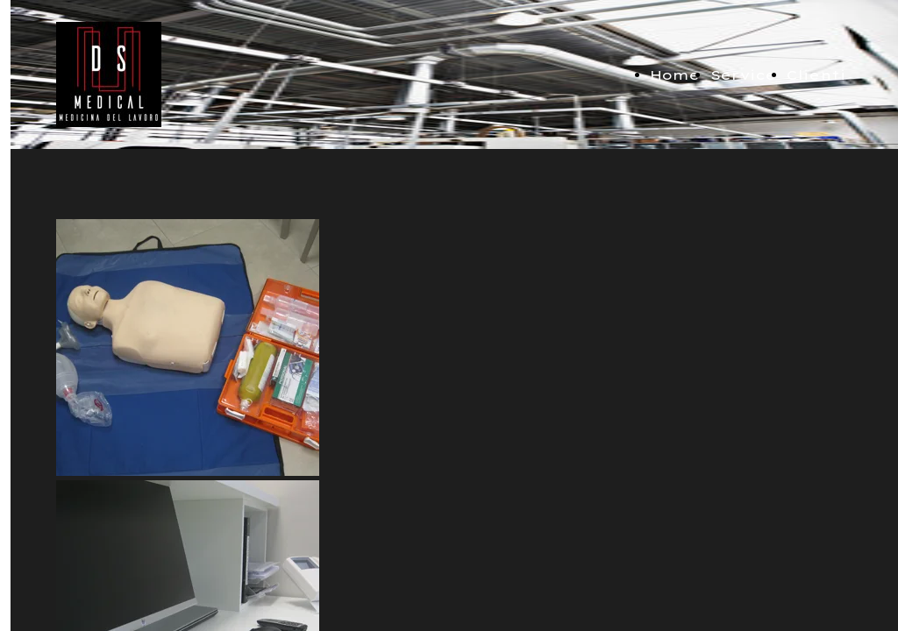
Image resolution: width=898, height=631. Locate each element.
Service (743, 75)
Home (675, 75)
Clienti (816, 75)
